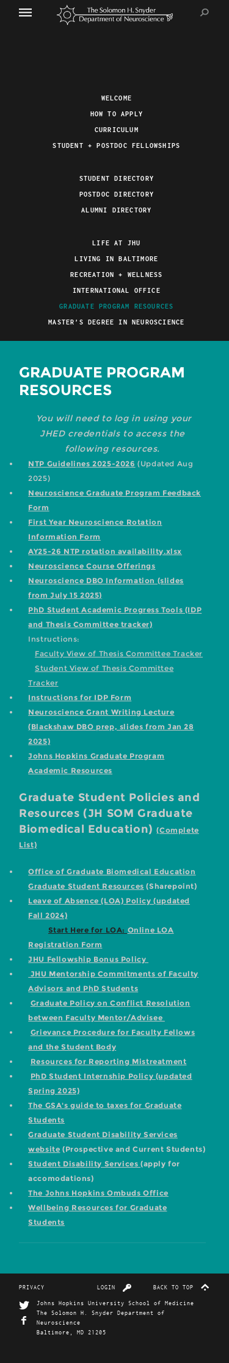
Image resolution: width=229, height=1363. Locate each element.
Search (205, 12)
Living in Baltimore (116, 258)
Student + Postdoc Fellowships (116, 145)
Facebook (24, 1321)
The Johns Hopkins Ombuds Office (98, 1192)
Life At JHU (116, 243)
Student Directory (116, 178)
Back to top (181, 1287)
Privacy (32, 1287)
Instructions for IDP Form (79, 697)
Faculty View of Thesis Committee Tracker (119, 653)
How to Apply (116, 113)
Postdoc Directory (116, 194)
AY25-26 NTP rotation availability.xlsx (105, 551)
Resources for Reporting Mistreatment (109, 1061)
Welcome (116, 98)
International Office (117, 290)
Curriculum (117, 129)
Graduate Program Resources (116, 306)
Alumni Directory (116, 210)
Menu (31, 12)
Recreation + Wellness (116, 274)
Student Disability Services (84, 1163)
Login (114, 1287)
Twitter (24, 1305)
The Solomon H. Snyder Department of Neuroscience (115, 15)
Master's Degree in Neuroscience (116, 322)
